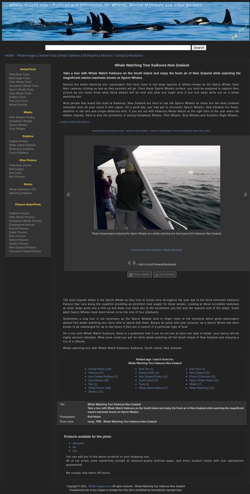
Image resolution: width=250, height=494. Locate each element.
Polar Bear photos (20, 165)
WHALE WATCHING (137, 131)
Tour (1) (92, 384)
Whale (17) (195, 384)
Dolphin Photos (18, 141)
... (64, 293)
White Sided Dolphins (22, 145)
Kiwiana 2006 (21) (149, 372)
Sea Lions (15, 172)
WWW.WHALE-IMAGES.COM (108, 131)
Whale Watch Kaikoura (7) (153, 388)
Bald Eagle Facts (19, 78)
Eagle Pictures (18, 232)
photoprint (78, 443)
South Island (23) (148, 380)
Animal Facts (48, 55)
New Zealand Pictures (22, 247)
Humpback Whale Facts (24, 85)
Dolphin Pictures (19, 213)
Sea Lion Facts (18, 100)
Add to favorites (165, 274)
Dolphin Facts (17, 97)
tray (75, 451)
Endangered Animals (22, 224)
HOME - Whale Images (20, 55)
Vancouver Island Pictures (25, 251)
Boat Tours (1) (197, 369)
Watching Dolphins (20, 193)
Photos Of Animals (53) (202, 376)
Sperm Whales (18, 124)
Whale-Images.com (99, 486)
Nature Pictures (18, 239)
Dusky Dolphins (18, 152)
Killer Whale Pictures (22, 217)
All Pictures (90, 55)
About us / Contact (113, 55)
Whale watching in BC (22, 189)
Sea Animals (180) (98, 380)
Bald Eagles (16, 169)
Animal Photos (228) (99, 369)
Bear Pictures (17, 236)
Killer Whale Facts (20, 81)
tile (74, 447)
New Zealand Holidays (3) (102, 376)
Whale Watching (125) (201, 388)
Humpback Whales (20, 121)
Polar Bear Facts (19, 74)
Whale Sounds (18, 104)
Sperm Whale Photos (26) (203, 380)
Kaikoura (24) (96, 372)
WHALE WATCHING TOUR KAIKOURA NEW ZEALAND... (181, 131)
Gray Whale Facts (20, 93)
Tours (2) (144, 384)
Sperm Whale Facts (21, 89)
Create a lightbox (139, 274)
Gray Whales (17, 128)
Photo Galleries (69, 55)
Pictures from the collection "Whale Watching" (156, 250)
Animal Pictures (18, 228)
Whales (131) (95, 391)
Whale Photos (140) (99, 388)
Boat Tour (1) (146, 369)
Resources (136, 55)
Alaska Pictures (18, 243)
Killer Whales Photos (22, 117)
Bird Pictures (17, 176)
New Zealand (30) (199, 372)
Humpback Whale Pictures (25, 220)
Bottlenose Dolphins (21, 148)
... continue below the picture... (74, 122)
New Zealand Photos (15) (153, 376)
